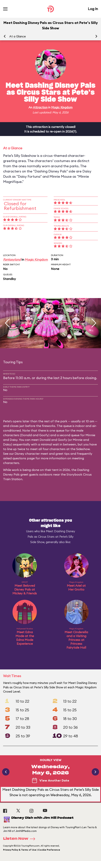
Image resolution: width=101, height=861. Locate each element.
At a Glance (17, 36)
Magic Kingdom (62, 107)
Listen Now (20, 839)
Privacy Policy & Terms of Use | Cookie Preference (31, 849)
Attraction (40, 107)
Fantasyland (12, 259)
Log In (93, 9)
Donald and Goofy (34, 435)
